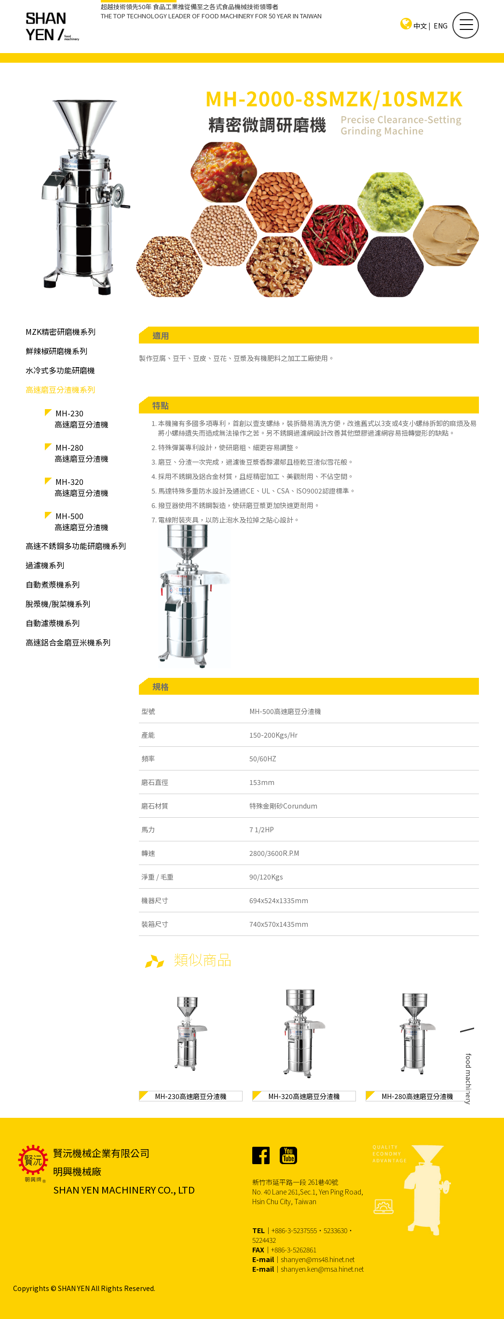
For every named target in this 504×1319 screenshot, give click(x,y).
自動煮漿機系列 (53, 584)
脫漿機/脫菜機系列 (58, 603)
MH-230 (96, 420)
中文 (420, 25)
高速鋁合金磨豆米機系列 (68, 642)
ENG (441, 25)
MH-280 (96, 454)
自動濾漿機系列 (53, 623)
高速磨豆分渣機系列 (60, 389)
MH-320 (96, 489)
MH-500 (96, 523)
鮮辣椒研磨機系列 (56, 351)
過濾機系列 (45, 565)
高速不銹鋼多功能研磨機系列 (76, 545)
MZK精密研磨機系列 (60, 331)
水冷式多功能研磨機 (60, 370)
